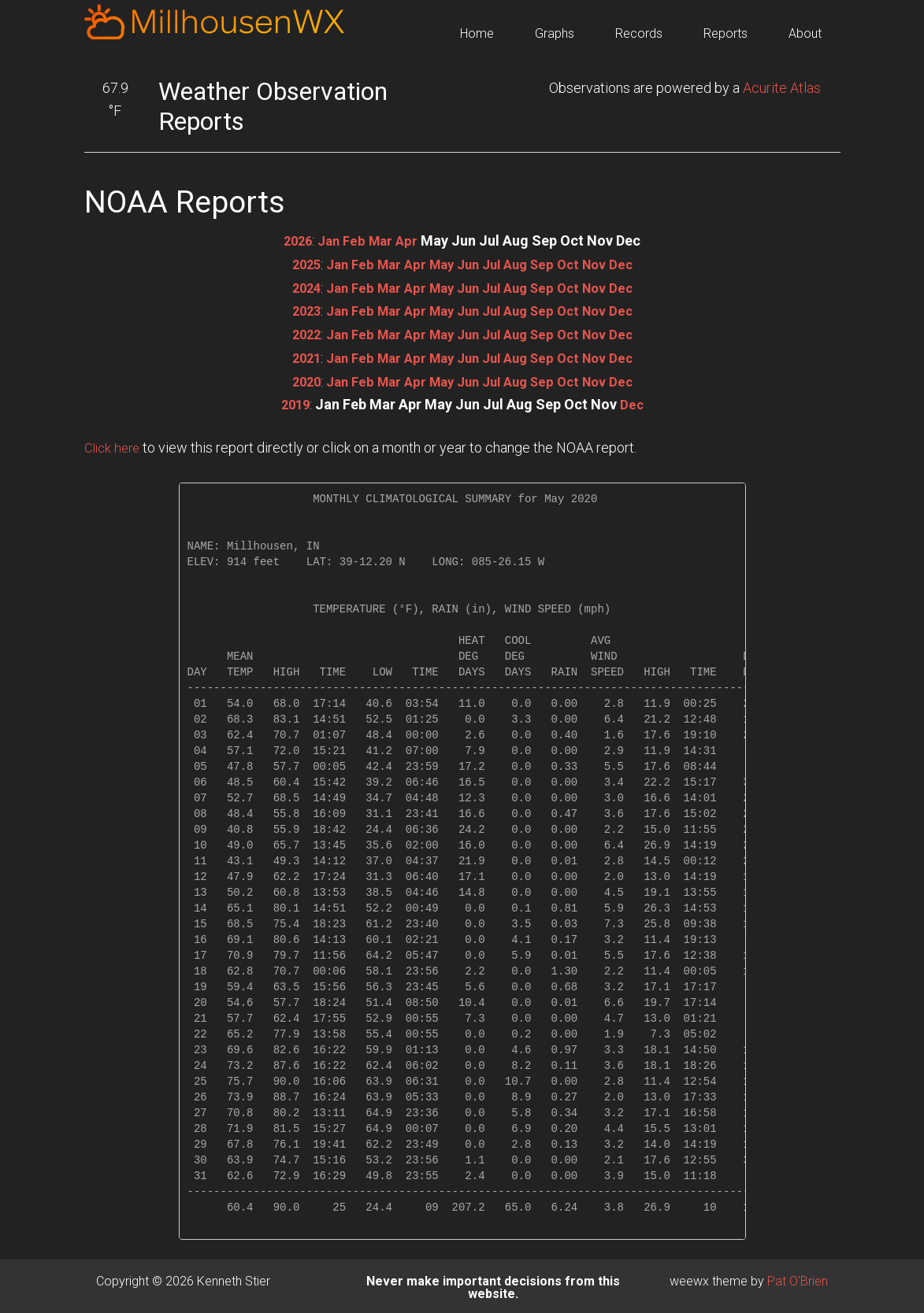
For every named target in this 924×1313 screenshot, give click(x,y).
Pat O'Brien (797, 1277)
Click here (114, 444)
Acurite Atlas (782, 88)
